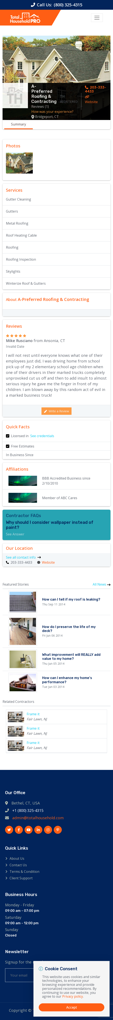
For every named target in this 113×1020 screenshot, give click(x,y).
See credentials (42, 436)
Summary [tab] (18, 124)
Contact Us (18, 865)
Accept (71, 1007)
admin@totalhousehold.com (38, 817)
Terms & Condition (24, 871)
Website (91, 99)
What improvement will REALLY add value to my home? (71, 657)
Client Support (21, 878)
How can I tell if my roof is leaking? (71, 599)
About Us (17, 858)
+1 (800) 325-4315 (27, 810)
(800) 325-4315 (68, 5)
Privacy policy (72, 996)
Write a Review (56, 411)
